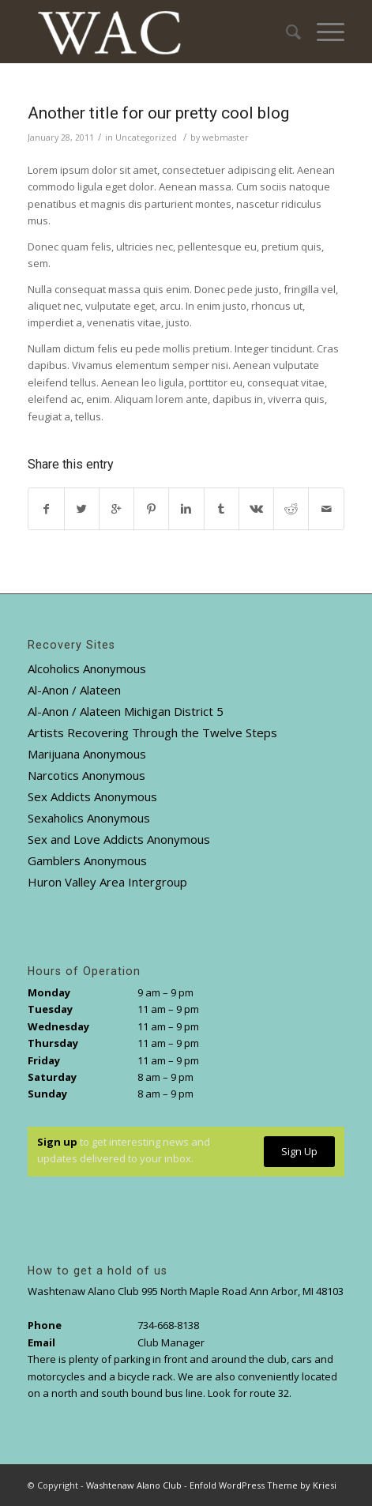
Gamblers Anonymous (87, 860)
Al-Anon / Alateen (74, 690)
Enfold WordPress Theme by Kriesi (263, 1485)
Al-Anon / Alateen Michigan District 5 (126, 711)
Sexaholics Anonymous (89, 818)
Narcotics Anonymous (86, 775)
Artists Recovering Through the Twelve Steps (152, 732)
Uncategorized (146, 137)
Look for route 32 (248, 1393)
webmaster (225, 137)
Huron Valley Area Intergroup (107, 882)
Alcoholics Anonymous (87, 668)
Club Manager (171, 1342)
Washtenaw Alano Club (134, 1485)
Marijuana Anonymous (87, 754)
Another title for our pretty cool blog (158, 113)
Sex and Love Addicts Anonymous (119, 839)
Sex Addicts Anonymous (92, 796)
